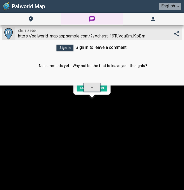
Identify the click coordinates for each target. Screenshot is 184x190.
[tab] (30, 19)
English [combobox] (168, 5)
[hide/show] (92, 87)
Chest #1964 (27, 31)
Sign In (65, 48)
